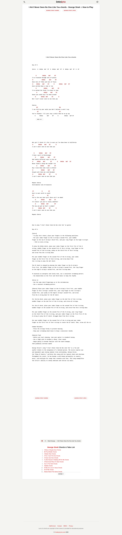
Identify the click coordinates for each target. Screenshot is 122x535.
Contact (59, 526)
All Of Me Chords (49, 469)
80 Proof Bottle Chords (50, 452)
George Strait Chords (52, 10)
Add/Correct (52, 526)
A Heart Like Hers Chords (51, 458)
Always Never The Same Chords (53, 471)
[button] (24, 2)
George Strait (52, 447)
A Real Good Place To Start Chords (54, 461)
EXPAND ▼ (61, 474)
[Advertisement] (61, 43)
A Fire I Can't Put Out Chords (52, 456)
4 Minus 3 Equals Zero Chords (52, 450)
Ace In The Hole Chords (50, 463)
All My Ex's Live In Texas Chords (53, 467)
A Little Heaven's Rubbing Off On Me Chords (56, 459)
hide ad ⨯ (39, 119)
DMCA (65, 526)
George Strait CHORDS (41, 398)
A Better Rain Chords (50, 454)
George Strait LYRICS (80, 398)
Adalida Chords (48, 465)
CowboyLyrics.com (60, 532)
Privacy (71, 526)
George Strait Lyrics (70, 10)
